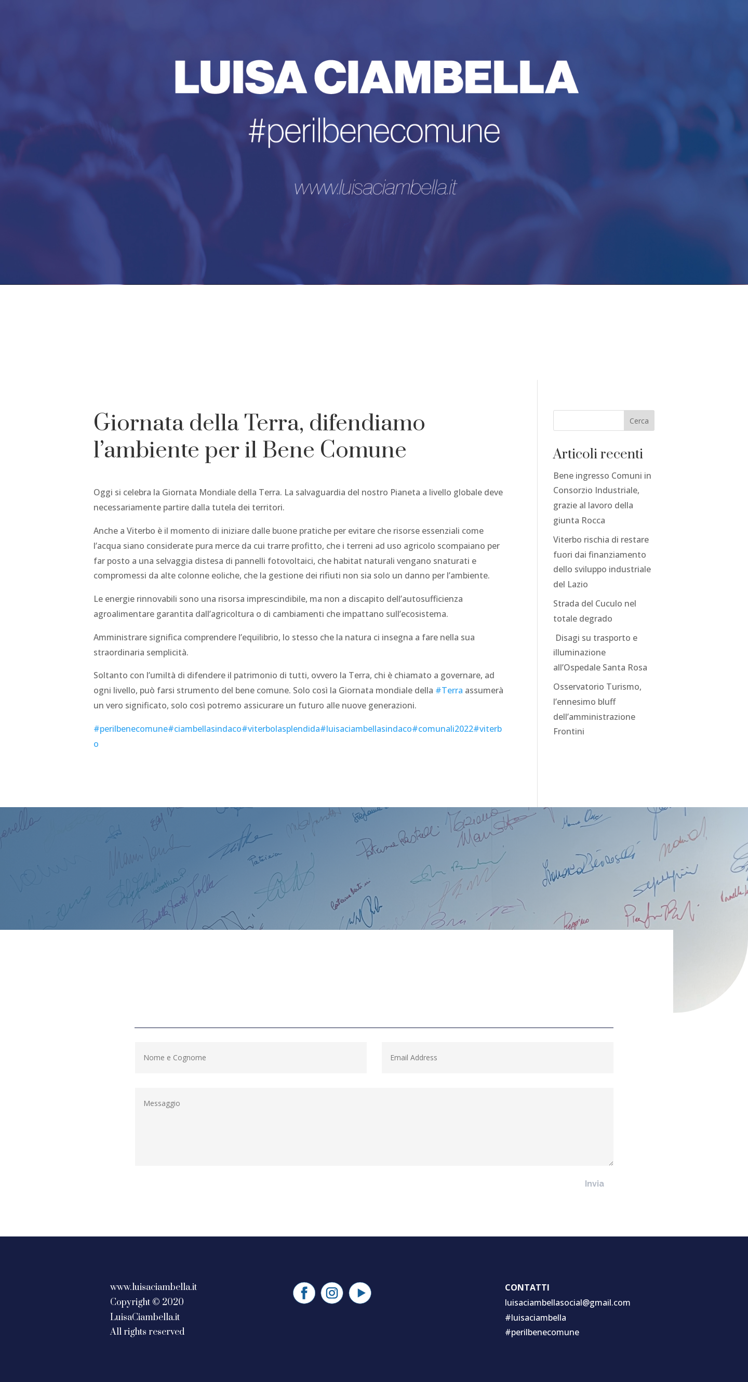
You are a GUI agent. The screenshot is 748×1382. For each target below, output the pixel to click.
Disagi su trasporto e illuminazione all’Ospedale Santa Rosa (600, 653)
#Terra (449, 690)
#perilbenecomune (131, 728)
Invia (594, 1184)
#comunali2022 (442, 728)
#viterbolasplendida (281, 728)
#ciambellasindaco (205, 728)
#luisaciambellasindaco (366, 728)
